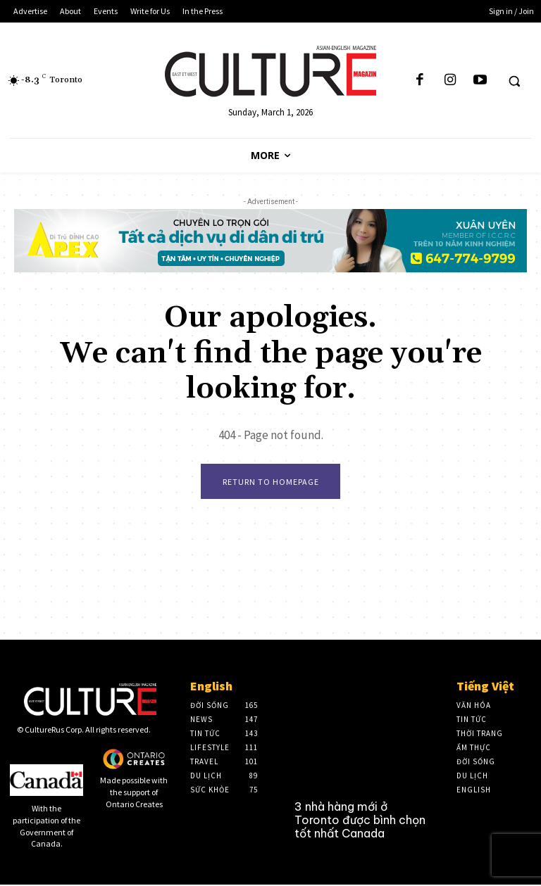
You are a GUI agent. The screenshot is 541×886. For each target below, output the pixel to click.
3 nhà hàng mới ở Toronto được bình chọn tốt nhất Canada (359, 820)
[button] (514, 81)
